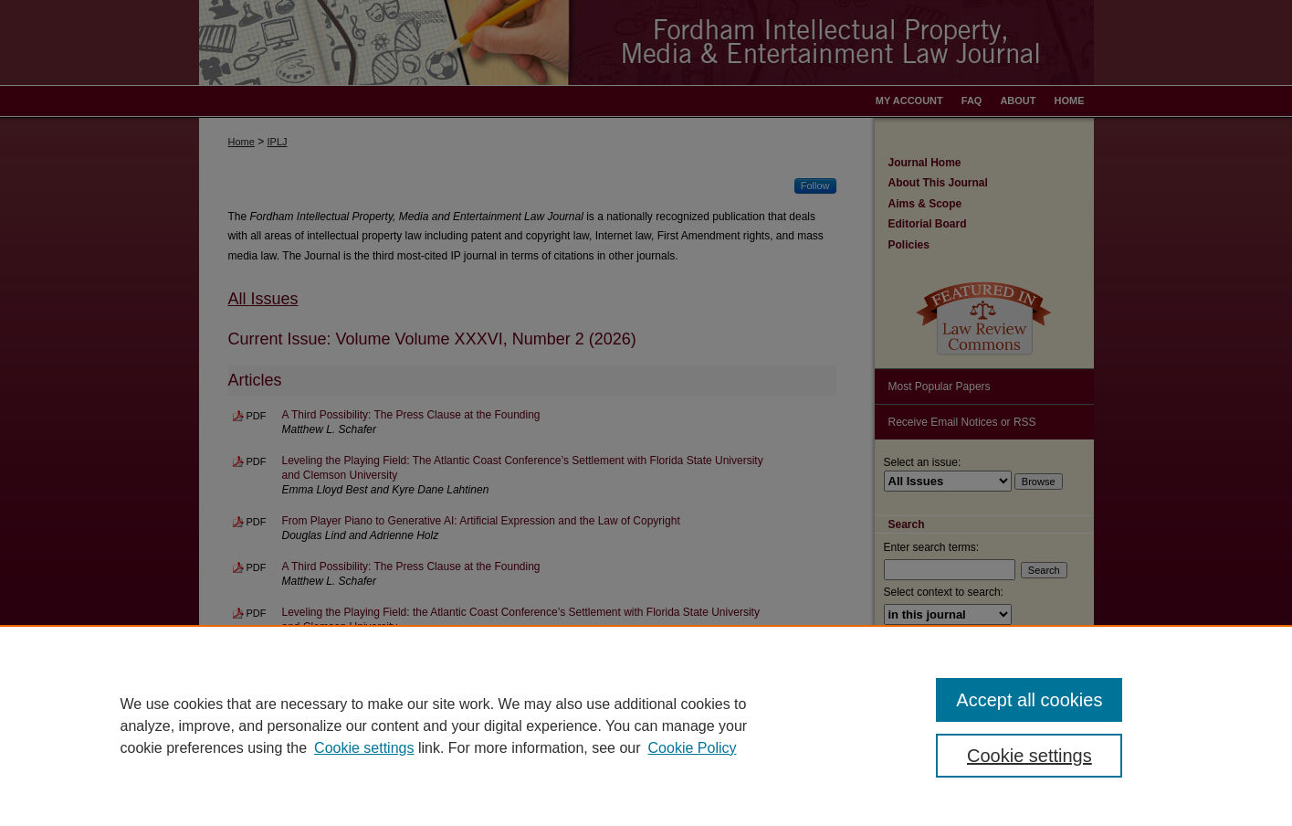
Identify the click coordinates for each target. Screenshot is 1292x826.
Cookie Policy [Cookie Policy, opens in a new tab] (692, 748)
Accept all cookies (1029, 700)
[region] (646, 725)
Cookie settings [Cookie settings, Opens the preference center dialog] (1029, 756)
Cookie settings (364, 748)
